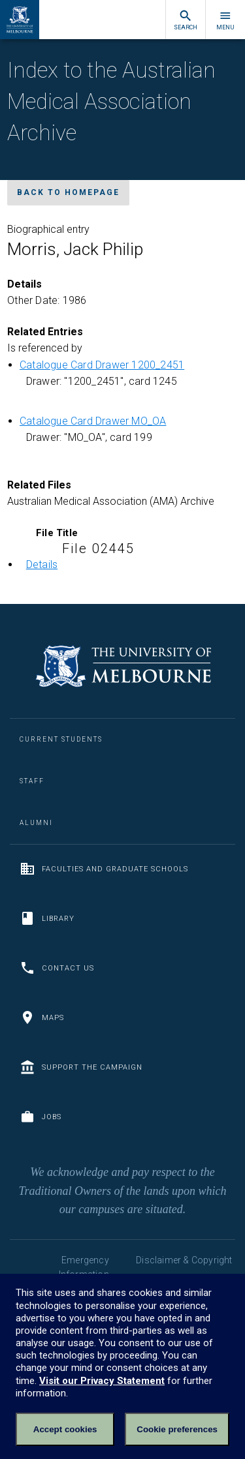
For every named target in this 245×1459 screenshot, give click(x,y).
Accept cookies (65, 1429)
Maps (42, 1017)
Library (47, 918)
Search (185, 20)
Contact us (57, 968)
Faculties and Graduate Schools (104, 869)
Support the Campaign (81, 1067)
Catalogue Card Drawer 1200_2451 (102, 365)
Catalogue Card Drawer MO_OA (93, 421)
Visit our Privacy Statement (102, 1381)
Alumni (36, 822)
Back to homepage (68, 192)
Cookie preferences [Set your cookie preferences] (177, 1429)
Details (41, 564)
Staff (32, 781)
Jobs (40, 1116)
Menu (225, 20)
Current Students (61, 739)
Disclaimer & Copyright (184, 1260)
